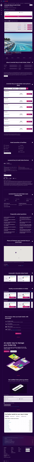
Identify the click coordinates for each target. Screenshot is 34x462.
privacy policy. (17, 406)
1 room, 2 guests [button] (7, 14)
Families (12, 178)
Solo (5, 178)
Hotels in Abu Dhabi (7, 420)
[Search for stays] (1, 5)
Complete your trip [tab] (23, 416)
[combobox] (7, 175)
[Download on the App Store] (28, 451)
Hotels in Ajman (7, 423)
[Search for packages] (1, 8)
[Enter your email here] (19, 401)
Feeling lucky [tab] (17, 416)
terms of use (13, 406)
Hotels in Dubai (17, 3)
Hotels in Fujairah (7, 425)
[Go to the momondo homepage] (5, 1)
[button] (1, 1)
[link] (12, 297)
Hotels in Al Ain (7, 424)
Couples (15, 178)
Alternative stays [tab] (12, 416)
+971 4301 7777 (6, 8)
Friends (8, 178)
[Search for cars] (1, 7)
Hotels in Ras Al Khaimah (8, 422)
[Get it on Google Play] (28, 449)
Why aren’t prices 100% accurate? (19, 442)
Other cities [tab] (6, 416)
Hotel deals (5, 3)
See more (31, 291)
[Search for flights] (1, 3)
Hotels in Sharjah (7, 421)
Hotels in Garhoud (7, 426)
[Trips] (1, 10)
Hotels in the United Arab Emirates (11, 3)
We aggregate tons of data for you (19, 441)
